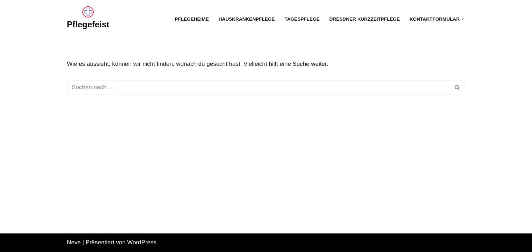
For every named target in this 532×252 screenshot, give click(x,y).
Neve (74, 242)
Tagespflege (302, 19)
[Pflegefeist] (88, 19)
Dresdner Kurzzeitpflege (364, 19)
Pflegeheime (192, 19)
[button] (462, 19)
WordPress (141, 242)
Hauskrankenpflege (247, 19)
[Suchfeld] (258, 87)
